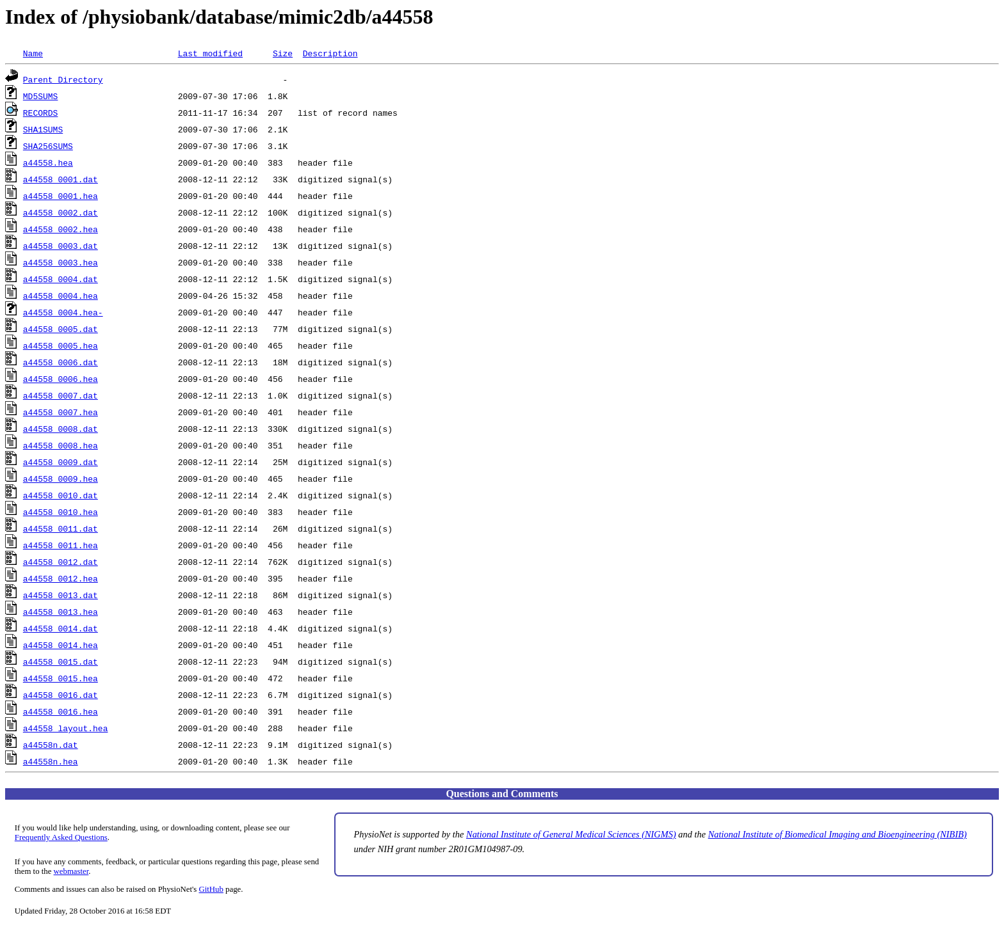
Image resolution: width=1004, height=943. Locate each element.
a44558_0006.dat (60, 362)
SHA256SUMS (48, 146)
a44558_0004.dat (60, 279)
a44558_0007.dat (60, 395)
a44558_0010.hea (60, 512)
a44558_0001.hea (60, 196)
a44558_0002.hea (60, 229)
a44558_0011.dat (60, 528)
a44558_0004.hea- (63, 312)
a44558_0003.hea (60, 262)
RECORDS (40, 112)
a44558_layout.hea (65, 728)
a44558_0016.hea (60, 711)
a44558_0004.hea (60, 295)
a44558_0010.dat (60, 495)
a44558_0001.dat (60, 179)
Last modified (210, 53)
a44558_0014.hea (60, 645)
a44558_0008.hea (60, 445)
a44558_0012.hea (60, 578)
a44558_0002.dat (60, 212)
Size (283, 53)
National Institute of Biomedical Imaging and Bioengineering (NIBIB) (837, 834)
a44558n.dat (50, 744)
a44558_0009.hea (60, 478)
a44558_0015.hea (60, 678)
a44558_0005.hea (60, 345)
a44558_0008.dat (60, 428)
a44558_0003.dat (60, 245)
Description (330, 53)
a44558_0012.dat (60, 561)
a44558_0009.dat (60, 462)
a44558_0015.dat (60, 661)
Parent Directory (63, 79)
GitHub (211, 889)
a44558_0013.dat (60, 595)
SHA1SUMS (43, 129)
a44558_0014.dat (60, 628)
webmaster (71, 871)
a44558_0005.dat (60, 329)
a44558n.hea (50, 761)
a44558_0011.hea (60, 545)
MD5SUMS (40, 96)
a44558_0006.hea (60, 378)
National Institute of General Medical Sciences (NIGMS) (571, 834)
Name (33, 53)
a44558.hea (48, 162)
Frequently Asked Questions (61, 837)
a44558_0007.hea (60, 412)
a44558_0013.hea (60, 611)
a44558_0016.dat (60, 695)
